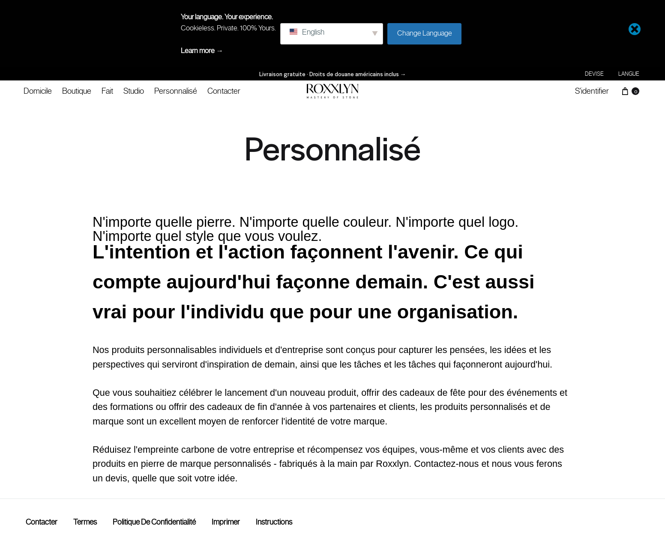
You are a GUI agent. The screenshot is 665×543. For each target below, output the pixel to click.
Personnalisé (175, 90)
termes (85, 522)
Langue (628, 74)
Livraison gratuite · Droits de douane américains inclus (332, 74)
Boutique (76, 90)
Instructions (274, 522)
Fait (107, 90)
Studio (133, 90)
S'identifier (592, 90)
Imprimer (226, 522)
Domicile (38, 90)
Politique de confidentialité (154, 522)
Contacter (223, 90)
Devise (594, 74)
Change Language (424, 33)
